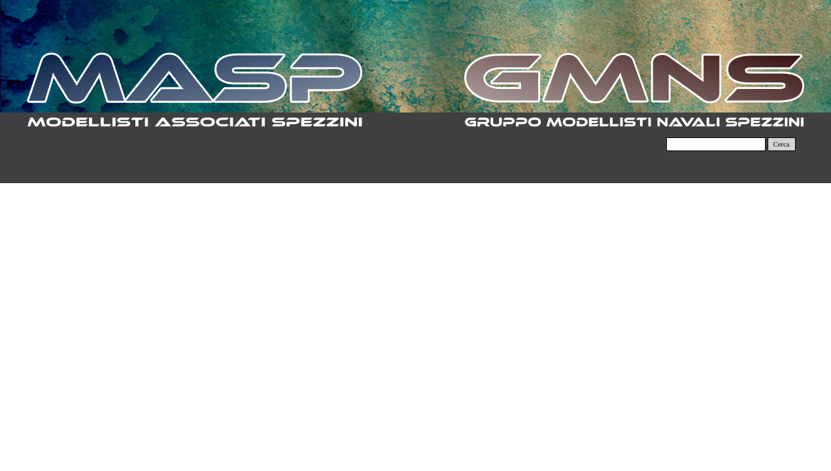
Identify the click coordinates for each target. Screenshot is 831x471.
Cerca (781, 144)
